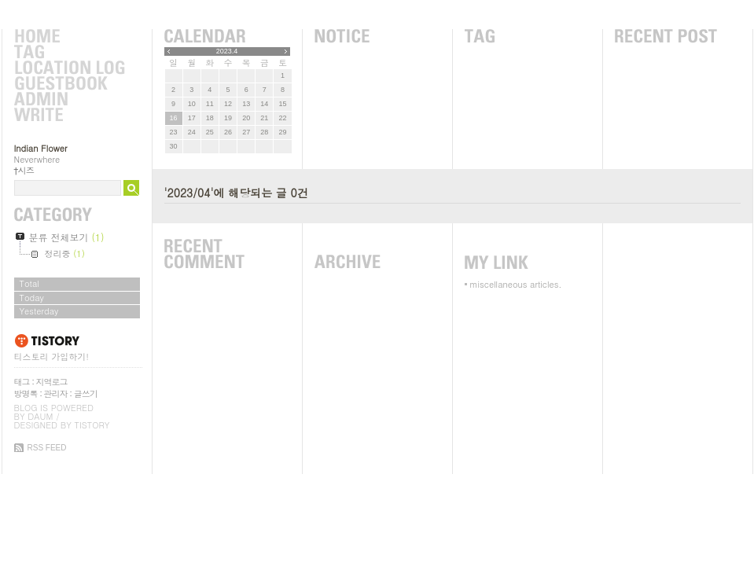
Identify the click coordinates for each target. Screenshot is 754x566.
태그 (22, 382)
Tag (69, 53)
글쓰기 (85, 393)
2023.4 (227, 51)
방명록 (26, 393)
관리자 (56, 393)
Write (69, 115)
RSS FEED (47, 447)
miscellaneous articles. (516, 284)
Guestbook (69, 84)
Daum (40, 416)
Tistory (92, 425)
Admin (69, 100)
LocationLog (69, 68)
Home (69, 37)
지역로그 (52, 382)
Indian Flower (41, 148)
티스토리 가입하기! (51, 356)
